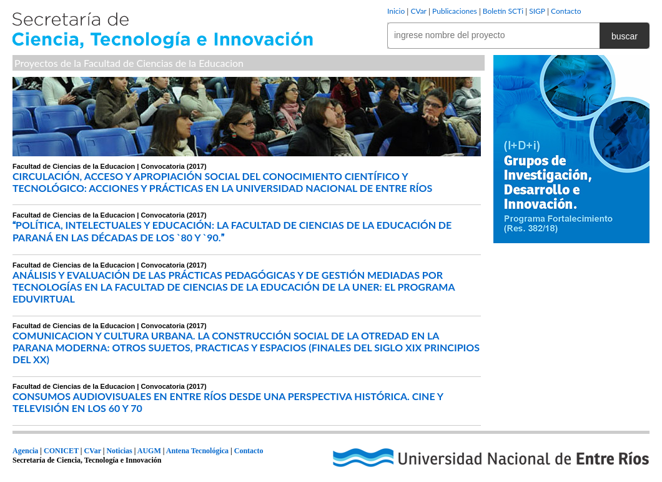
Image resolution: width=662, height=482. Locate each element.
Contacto (566, 11)
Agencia (25, 450)
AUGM (149, 450)
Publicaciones (454, 11)
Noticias (119, 450)
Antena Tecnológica (197, 450)
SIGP (537, 11)
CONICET (61, 450)
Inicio (396, 11)
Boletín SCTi (503, 11)
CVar (418, 11)
